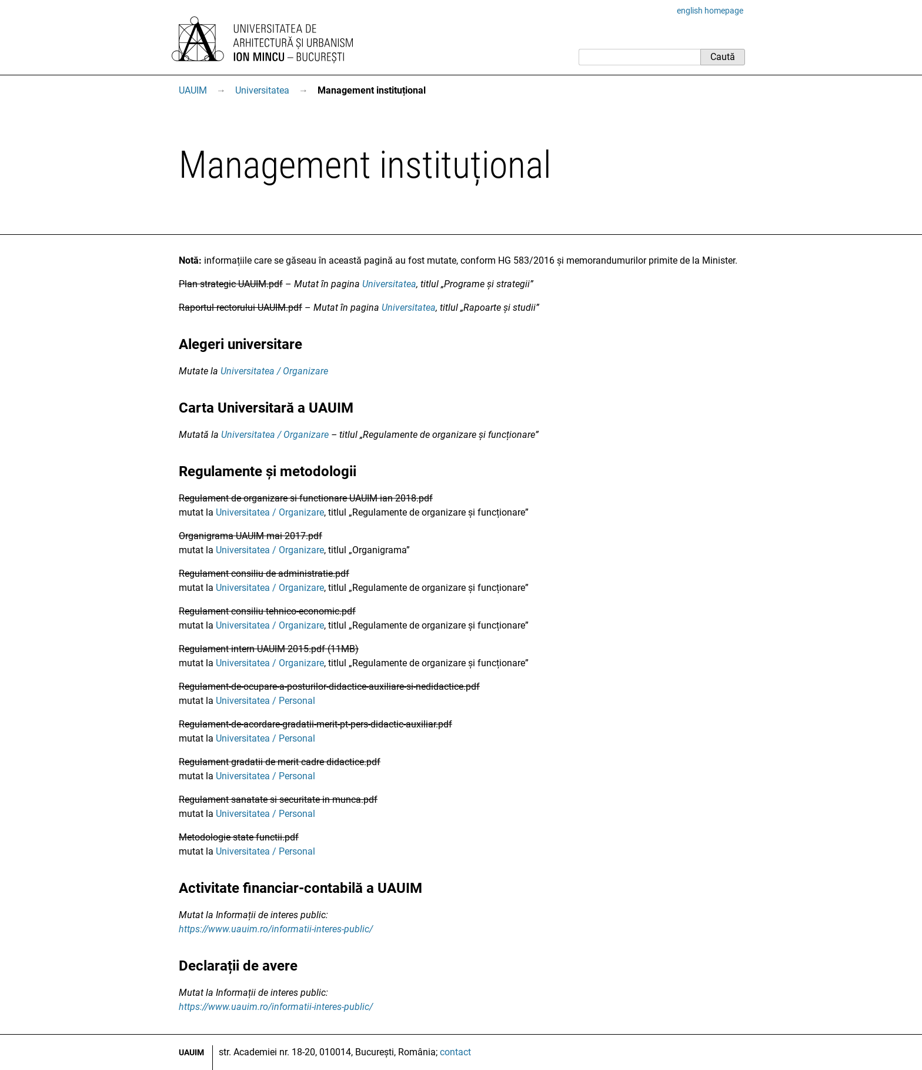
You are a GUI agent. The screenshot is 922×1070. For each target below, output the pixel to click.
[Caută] (639, 57)
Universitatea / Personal (265, 700)
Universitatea (262, 90)
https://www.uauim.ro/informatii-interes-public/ (276, 929)
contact (455, 1052)
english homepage (710, 10)
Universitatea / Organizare (274, 371)
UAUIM (193, 90)
